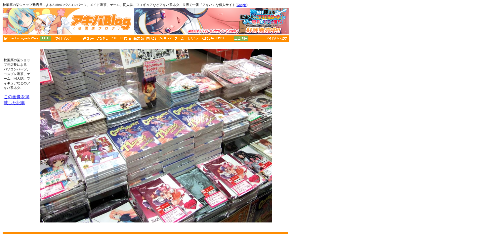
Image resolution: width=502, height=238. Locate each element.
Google (241, 5)
